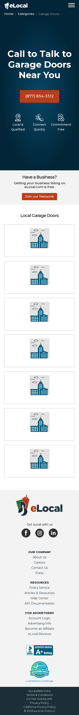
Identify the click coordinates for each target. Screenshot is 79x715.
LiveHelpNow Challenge (39, 681)
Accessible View (39, 691)
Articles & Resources (39, 593)
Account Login (39, 618)
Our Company (39, 552)
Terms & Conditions (40, 695)
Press (39, 573)
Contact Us (39, 568)
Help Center (39, 598)
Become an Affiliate (39, 629)
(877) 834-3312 (39, 96)
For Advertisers (39, 613)
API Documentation (40, 603)
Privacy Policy (39, 702)
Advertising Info (39, 623)
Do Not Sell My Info (39, 699)
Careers (39, 562)
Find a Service (39, 588)
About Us (39, 557)
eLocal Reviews (39, 634)
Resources (39, 582)
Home (8, 14)
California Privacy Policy (39, 706)
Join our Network (39, 196)
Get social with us (39, 524)
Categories (26, 14)
